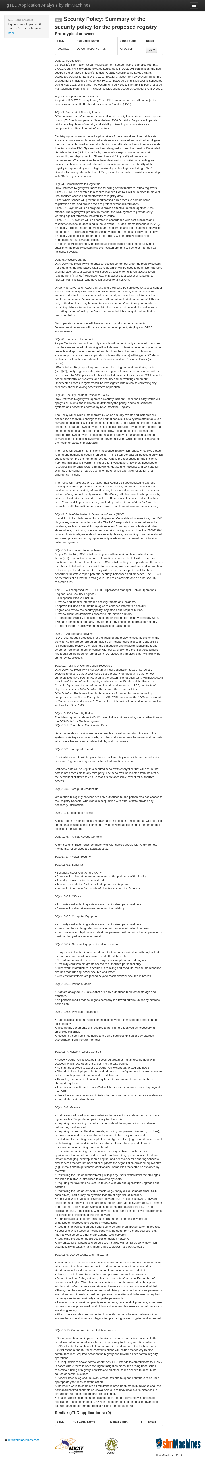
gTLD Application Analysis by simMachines (49, 5)
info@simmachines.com (21, 1440)
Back (11, 33)
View (152, 49)
